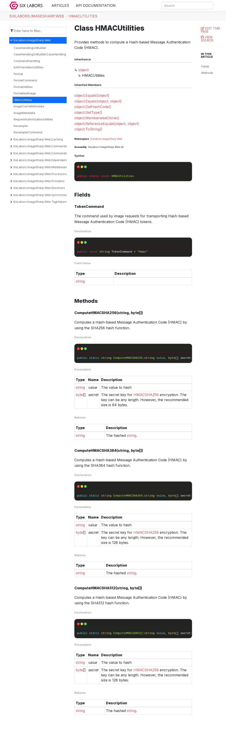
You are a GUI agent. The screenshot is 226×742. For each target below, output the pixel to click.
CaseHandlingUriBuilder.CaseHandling (40, 54)
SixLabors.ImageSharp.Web (36, 16)
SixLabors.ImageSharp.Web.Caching (38, 139)
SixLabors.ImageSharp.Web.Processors (40, 174)
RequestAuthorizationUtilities (33, 119)
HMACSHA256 (146, 394)
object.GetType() (88, 112)
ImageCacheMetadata (29, 106)
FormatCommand (25, 80)
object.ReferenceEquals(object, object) (106, 123)
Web (119, 139)
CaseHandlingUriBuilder (30, 48)
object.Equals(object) (91, 95)
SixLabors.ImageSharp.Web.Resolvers (39, 188)
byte (79, 394)
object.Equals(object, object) (98, 101)
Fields (205, 66)
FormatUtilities (23, 87)
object (83, 70)
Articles (60, 5)
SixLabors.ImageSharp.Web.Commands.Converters (48, 153)
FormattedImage (25, 93)
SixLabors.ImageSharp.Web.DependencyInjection (47, 160)
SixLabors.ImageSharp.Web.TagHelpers (40, 201)
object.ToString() (88, 129)
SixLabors (96, 139)
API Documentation (96, 5)
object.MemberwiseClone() (96, 118)
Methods (207, 72)
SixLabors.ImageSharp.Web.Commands (40, 146)
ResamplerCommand (28, 132)
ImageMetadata (24, 113)
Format (18, 74)
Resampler (21, 126)
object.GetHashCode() (92, 106)
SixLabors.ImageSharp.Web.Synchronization (43, 195)
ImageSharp (109, 139)
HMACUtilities (83, 16)
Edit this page (210, 29)
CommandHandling (27, 61)
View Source (207, 38)
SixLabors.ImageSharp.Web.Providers (38, 181)
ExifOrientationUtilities (28, 67)
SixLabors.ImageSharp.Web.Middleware (40, 167)
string (80, 281)
